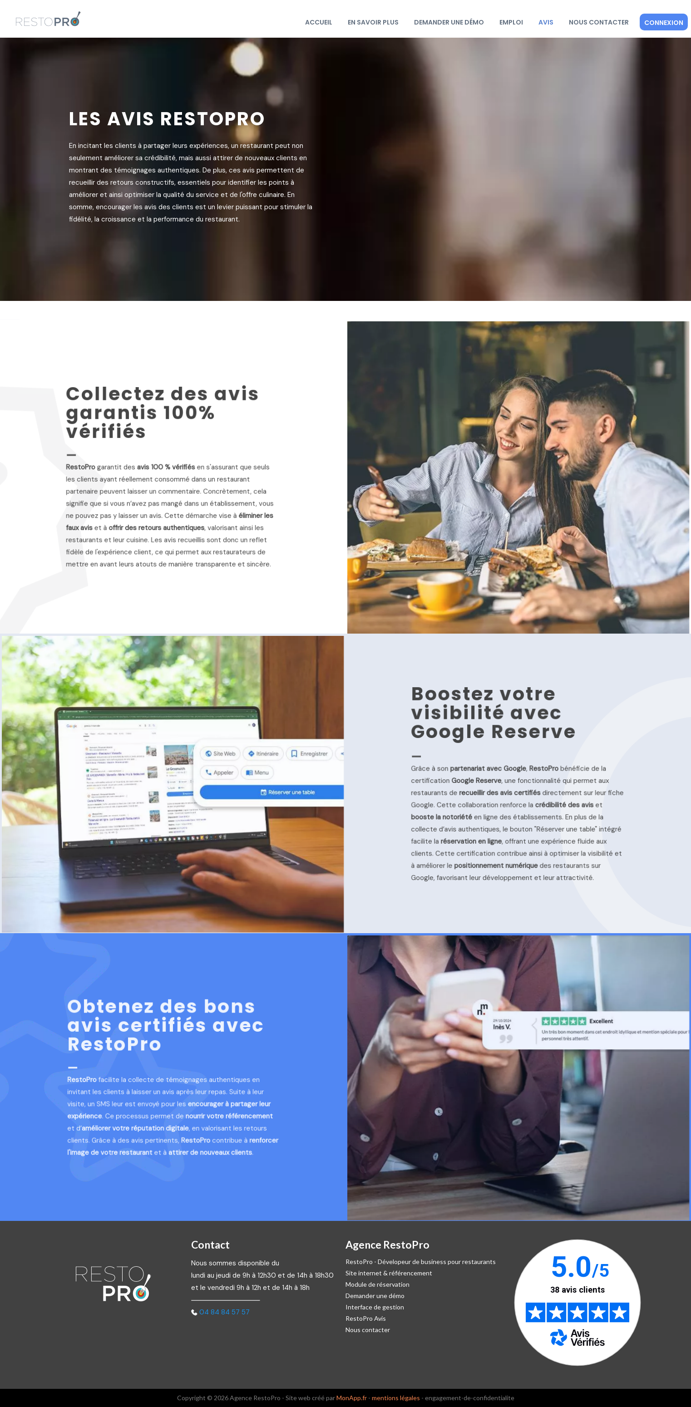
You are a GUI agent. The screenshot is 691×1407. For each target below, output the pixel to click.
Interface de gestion (375, 1307)
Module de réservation (378, 1284)
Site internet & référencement (389, 1273)
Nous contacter (599, 22)
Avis (545, 22)
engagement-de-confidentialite (469, 1398)
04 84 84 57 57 (224, 1312)
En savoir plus (373, 22)
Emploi (511, 22)
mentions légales (396, 1398)
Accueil (318, 22)
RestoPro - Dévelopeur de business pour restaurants (421, 1261)
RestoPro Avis (366, 1318)
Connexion (663, 22)
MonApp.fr (351, 1398)
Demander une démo (449, 22)
